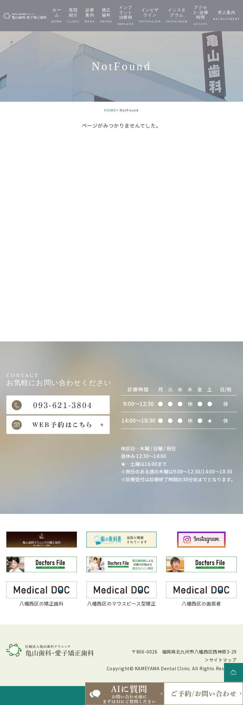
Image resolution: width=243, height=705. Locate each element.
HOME (110, 110)
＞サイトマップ (220, 660)
